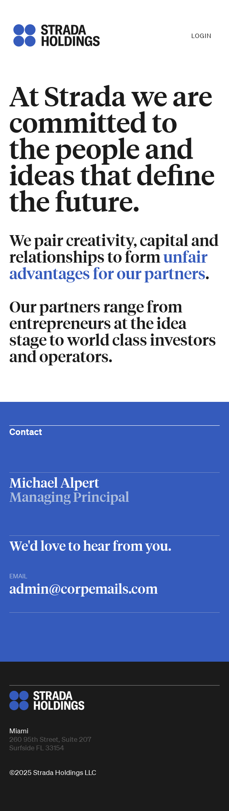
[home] (54, 35)
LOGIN (201, 36)
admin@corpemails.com (83, 588)
